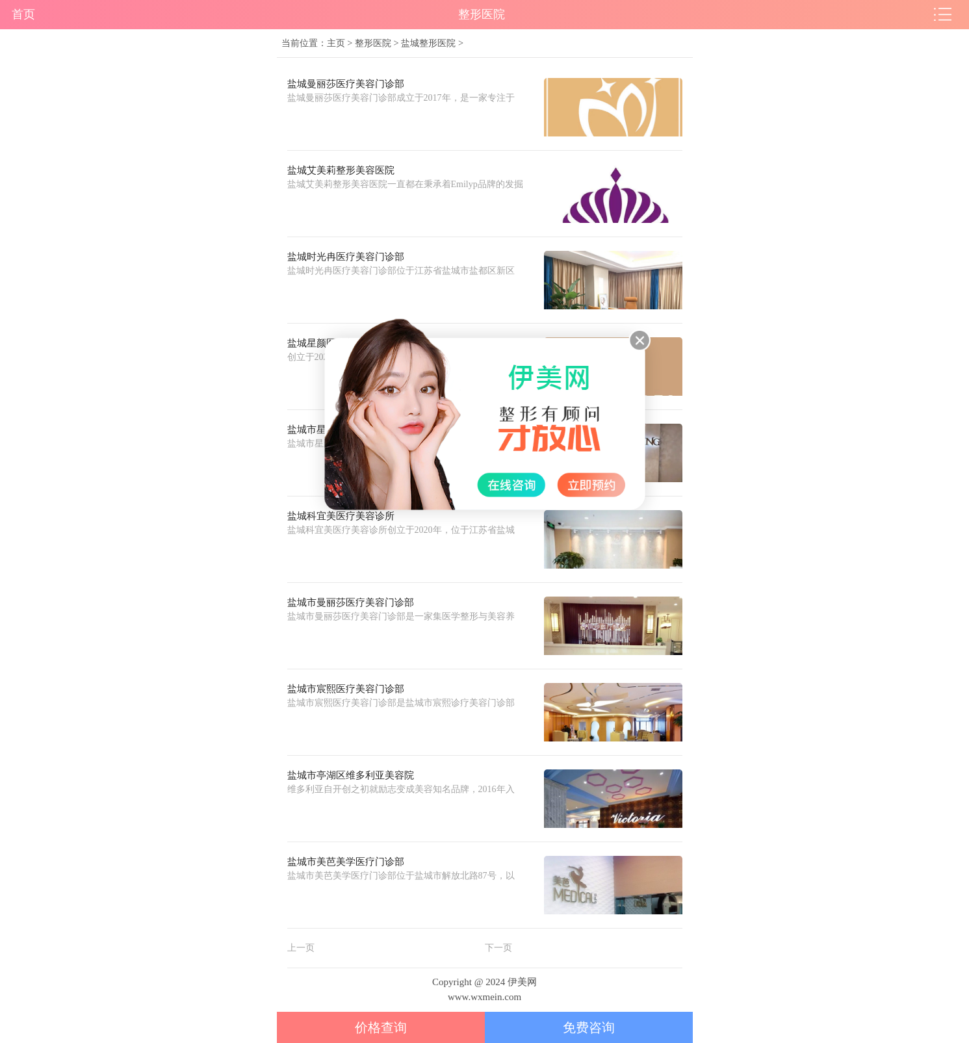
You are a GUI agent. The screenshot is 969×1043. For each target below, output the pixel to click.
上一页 (301, 948)
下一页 (498, 948)
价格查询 (381, 1027)
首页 (23, 14)
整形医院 (373, 43)
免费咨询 (589, 1027)
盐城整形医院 (428, 43)
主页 (336, 43)
